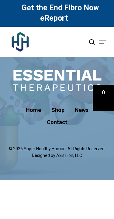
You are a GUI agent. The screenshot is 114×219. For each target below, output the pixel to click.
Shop (57, 110)
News (81, 110)
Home (33, 110)
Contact (57, 122)
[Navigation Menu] (102, 42)
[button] (103, 98)
